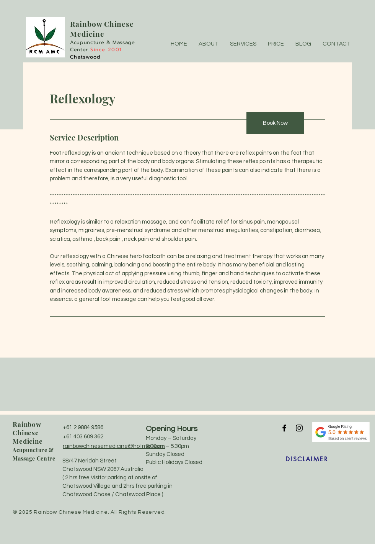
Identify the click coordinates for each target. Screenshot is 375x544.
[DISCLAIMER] (307, 459)
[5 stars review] (341, 432)
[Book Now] (275, 123)
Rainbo (83, 24)
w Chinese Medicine (102, 29)
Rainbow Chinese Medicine (28, 432)
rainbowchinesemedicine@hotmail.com (114, 446)
